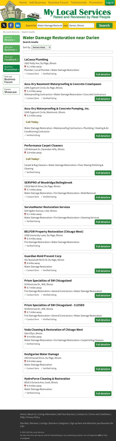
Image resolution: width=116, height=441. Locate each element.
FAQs (22, 417)
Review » (12, 38)
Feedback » (12, 58)
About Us (31, 414)
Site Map (24, 423)
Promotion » (12, 68)
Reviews (34, 423)
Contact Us (82, 414)
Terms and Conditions (99, 414)
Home (23, 414)
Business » (12, 48)
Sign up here (76, 423)
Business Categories (59, 423)
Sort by (26, 47)
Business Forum (12, 79)
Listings (43, 423)
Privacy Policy (33, 417)
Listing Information (47, 414)
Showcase (12, 91)
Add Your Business (66, 414)
